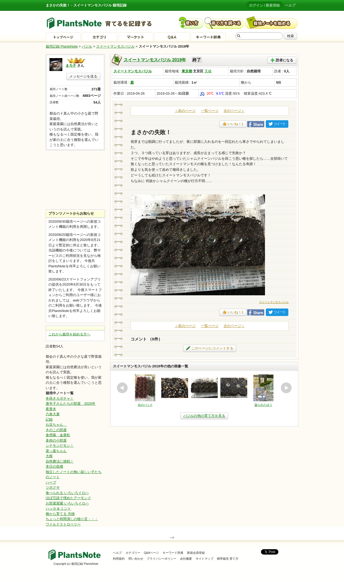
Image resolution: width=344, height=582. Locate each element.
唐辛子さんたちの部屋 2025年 (70, 404)
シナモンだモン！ (60, 445)
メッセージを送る (83, 76)
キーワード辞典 (173, 552)
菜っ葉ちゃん (56, 451)
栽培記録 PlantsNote (62, 46)
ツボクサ (53, 487)
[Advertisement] (75, 180)
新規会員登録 (196, 552)
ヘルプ (290, 5)
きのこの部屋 (56, 430)
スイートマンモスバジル (115, 46)
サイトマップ (204, 558)
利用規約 (119, 558)
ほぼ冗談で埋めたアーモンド (68, 498)
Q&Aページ (151, 552)
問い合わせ (135, 558)
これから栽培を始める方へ (69, 334)
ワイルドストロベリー (63, 524)
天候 (208, 71)
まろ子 (71, 65)
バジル (87, 46)
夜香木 (51, 409)
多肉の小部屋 (56, 440)
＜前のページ (185, 111)
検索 (290, 36)
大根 (49, 456)
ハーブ (51, 482)
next (286, 387)
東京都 (187, 71)
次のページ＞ (234, 111)
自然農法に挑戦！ (60, 461)
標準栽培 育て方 (227, 558)
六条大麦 (53, 414)
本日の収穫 (54, 466)
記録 (49, 419)
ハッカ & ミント (58, 508)
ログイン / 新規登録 (264, 5)
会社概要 (186, 558)
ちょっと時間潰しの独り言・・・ (72, 519)
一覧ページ (209, 111)
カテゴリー (133, 552)
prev (122, 387)
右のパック (145, 404)
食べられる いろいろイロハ (67, 493)
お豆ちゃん (56, 425)
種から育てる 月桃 (60, 514)
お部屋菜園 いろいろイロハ (67, 503)
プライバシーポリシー (161, 558)
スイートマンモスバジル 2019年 (155, 60)
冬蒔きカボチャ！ (60, 398)
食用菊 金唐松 (58, 435)
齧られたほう (263, 404)
